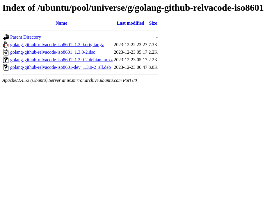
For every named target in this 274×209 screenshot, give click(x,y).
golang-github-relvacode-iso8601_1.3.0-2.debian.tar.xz (61, 59)
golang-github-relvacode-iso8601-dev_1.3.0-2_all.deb (60, 67)
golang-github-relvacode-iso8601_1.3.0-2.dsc (52, 52)
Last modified (131, 23)
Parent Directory (25, 37)
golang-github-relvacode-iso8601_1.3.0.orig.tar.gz (57, 44)
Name (61, 23)
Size (153, 23)
